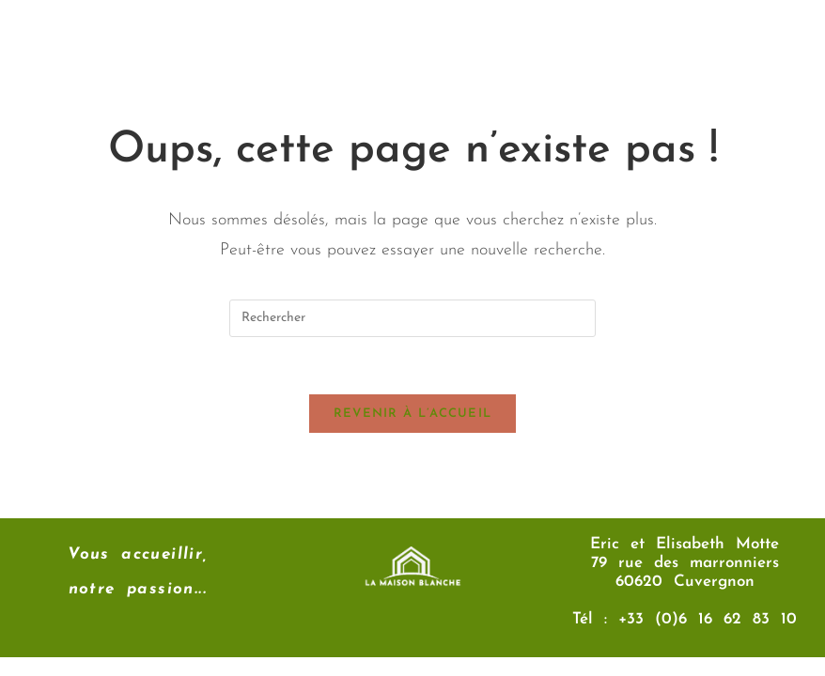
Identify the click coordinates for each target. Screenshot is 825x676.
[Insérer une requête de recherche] (412, 318)
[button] (514, 46)
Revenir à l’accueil (413, 413)
